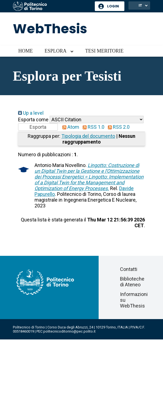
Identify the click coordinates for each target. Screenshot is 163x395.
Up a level (31, 113)
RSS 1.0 (92, 127)
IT (140, 5)
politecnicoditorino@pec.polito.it (69, 331)
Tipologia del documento (88, 136)
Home (25, 51)
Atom (69, 127)
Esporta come (33, 119)
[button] (38, 127)
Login (113, 6)
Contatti (128, 269)
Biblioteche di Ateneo (132, 281)
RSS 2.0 (117, 127)
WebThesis (50, 29)
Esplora (56, 51)
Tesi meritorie (104, 51)
